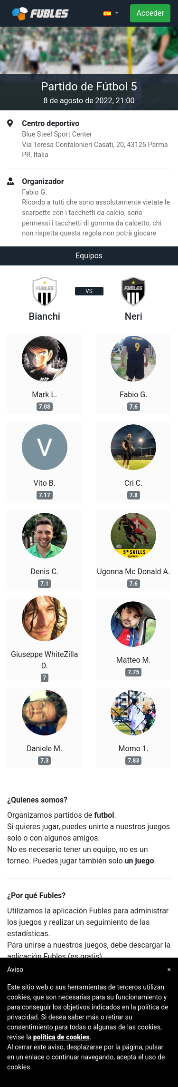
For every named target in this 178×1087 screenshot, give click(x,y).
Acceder (150, 13)
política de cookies (61, 1037)
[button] (111, 13)
